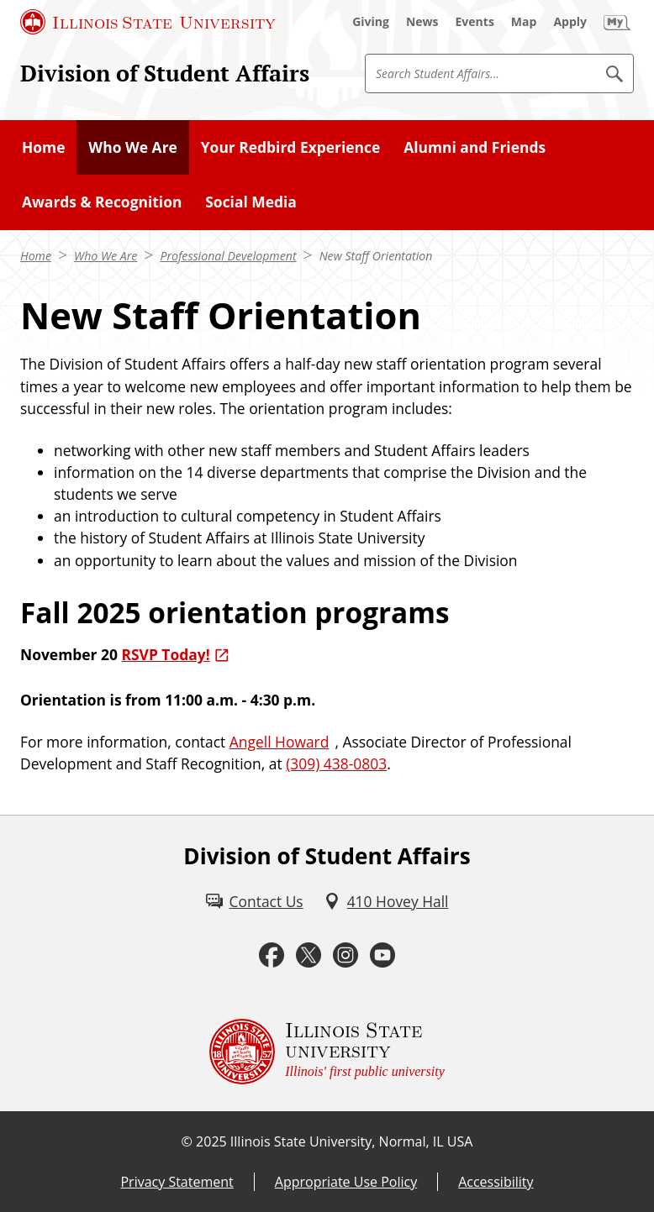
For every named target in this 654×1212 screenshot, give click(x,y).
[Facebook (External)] (271, 955)
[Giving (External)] (371, 21)
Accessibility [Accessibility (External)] (495, 1182)
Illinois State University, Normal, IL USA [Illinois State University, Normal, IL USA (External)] (351, 1141)
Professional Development (228, 256)
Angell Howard (279, 742)
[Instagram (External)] (345, 955)
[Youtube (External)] (382, 955)
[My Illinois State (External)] (617, 21)
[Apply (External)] (570, 21)
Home (35, 256)
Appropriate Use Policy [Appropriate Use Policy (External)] (346, 1182)
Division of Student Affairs (164, 73)
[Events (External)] (475, 21)
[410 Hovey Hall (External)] (386, 901)
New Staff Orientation (376, 256)
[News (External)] (422, 21)
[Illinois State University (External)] (148, 21)
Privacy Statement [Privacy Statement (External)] (176, 1182)
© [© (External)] (187, 1141)
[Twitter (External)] (308, 955)
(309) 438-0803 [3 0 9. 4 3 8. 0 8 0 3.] (336, 763)
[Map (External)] (524, 21)
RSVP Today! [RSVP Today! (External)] (165, 654)
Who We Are (105, 256)
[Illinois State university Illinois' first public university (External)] (327, 1051)
